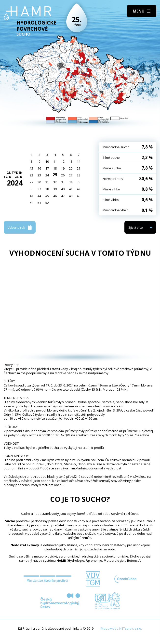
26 (63, 175)
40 (63, 189)
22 (31, 175)
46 (55, 196)
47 (63, 196)
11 (55, 161)
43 (31, 196)
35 (78, 182)
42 (78, 189)
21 (78, 168)
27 (70, 175)
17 (47, 168)
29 (31, 182)
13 (70, 161)
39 (55, 189)
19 (63, 168)
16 (39, 168)
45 (47, 196)
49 (78, 196)
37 (39, 189)
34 (70, 182)
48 (70, 196)
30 (39, 182)
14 (78, 161)
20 (70, 168)
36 (31, 189)
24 (47, 175)
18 (55, 168)
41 (70, 189)
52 (47, 202)
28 (78, 175)
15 (31, 168)
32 (55, 182)
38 (47, 189)
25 (55, 174)
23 (39, 175)
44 (39, 196)
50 (31, 202)
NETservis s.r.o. (130, 628)
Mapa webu (110, 628)
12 (63, 161)
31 (47, 182)
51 (39, 202)
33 (63, 182)
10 (47, 161)
